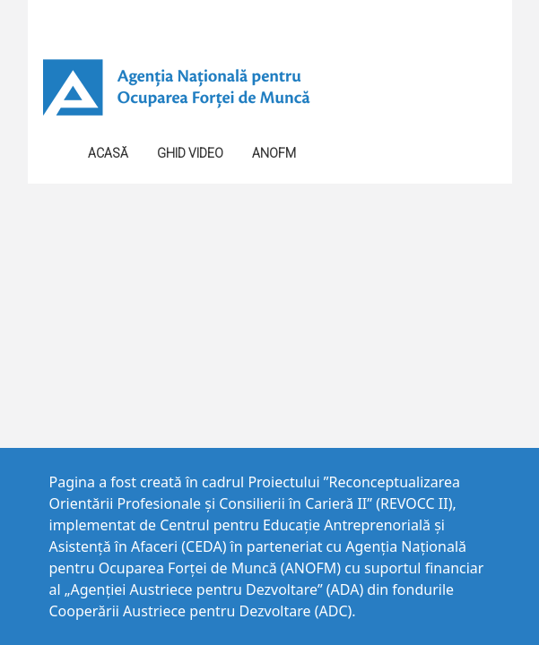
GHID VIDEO (190, 153)
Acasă (108, 153)
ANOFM (274, 153)
